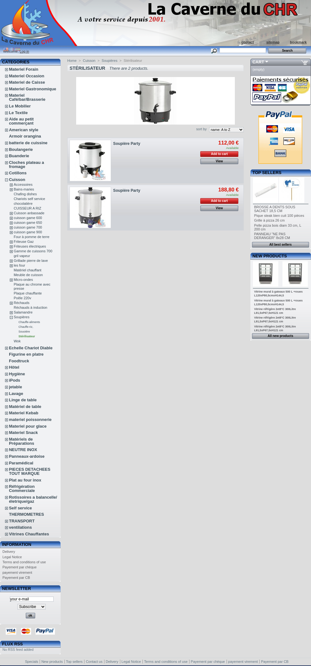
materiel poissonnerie (30, 419)
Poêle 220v (22, 298)
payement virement (17, 572)
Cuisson (17, 179)
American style (23, 129)
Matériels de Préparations (21, 441)
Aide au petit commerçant (21, 121)
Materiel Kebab (23, 413)
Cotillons (18, 173)
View (219, 161)
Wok (17, 341)
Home (71, 60)
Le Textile (18, 112)
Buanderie (19, 155)
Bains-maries (24, 189)
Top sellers (267, 172)
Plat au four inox (25, 480)
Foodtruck (19, 361)
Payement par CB (16, 577)
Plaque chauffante (28, 293)
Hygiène (17, 374)
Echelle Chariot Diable (30, 348)
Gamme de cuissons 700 (33, 251)
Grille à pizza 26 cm (269, 220)
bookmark (298, 42)
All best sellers (280, 244)
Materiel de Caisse (27, 82)
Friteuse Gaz (24, 241)
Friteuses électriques (30, 246)
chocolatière (23, 203)
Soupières (22, 317)
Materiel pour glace (27, 426)
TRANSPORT (22, 521)
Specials (31, 661)
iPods (14, 380)
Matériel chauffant (27, 270)
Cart (258, 62)
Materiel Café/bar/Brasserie (27, 97)
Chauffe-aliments (29, 322)
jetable (15, 387)
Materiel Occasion (26, 76)
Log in (24, 51)
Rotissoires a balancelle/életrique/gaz (33, 499)
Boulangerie (21, 149)
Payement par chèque (20, 567)
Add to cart (219, 154)
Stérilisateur (26, 336)
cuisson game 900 (28, 232)
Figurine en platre (26, 354)
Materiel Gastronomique (32, 89)
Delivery (9, 551)
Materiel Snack (23, 432)
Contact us (94, 661)
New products (270, 256)
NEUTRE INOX (23, 449)
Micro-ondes (23, 279)
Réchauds (22, 303)
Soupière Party (126, 143)
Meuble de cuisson (28, 275)
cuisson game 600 (28, 218)
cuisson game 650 (28, 222)
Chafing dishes (25, 194)
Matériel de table (25, 406)
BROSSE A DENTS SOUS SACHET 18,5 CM (274, 209)
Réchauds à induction (30, 307)
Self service (20, 508)
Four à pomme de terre (32, 237)
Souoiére (24, 331)
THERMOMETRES (26, 514)
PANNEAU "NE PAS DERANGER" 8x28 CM (272, 236)
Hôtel (14, 367)
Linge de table (22, 400)
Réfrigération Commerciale (22, 488)
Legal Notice (12, 557)
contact (247, 42)
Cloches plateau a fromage (26, 164)
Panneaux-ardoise (26, 456)
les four (19, 265)
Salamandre (23, 312)
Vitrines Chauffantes (29, 534)
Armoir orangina (25, 136)
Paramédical (21, 463)
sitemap (273, 42)
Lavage (16, 393)
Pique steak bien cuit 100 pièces (279, 215)
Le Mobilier (20, 106)
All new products (280, 336)
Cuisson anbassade (29, 213)
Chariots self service (29, 199)
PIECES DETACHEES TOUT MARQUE (29, 471)
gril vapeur (22, 256)
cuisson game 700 (28, 227)
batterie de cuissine (28, 142)
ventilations (20, 527)
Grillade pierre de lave (31, 260)
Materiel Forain (23, 69)
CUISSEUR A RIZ (27, 208)
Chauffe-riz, (25, 326)
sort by (201, 129)
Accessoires (23, 184)
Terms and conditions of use (24, 562)
